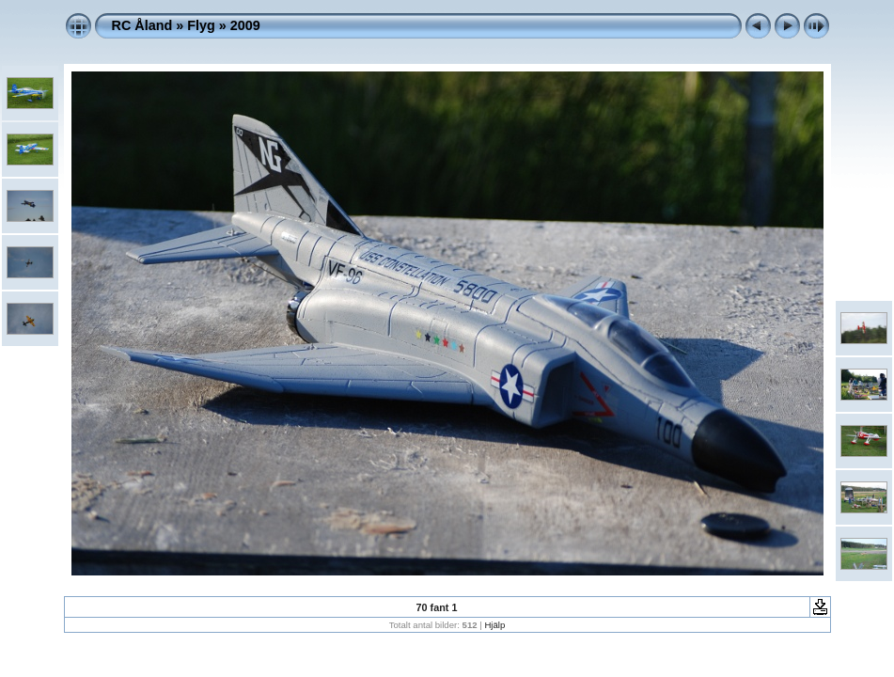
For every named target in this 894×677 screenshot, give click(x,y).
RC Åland (142, 25)
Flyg (201, 25)
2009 (245, 25)
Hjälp (494, 625)
